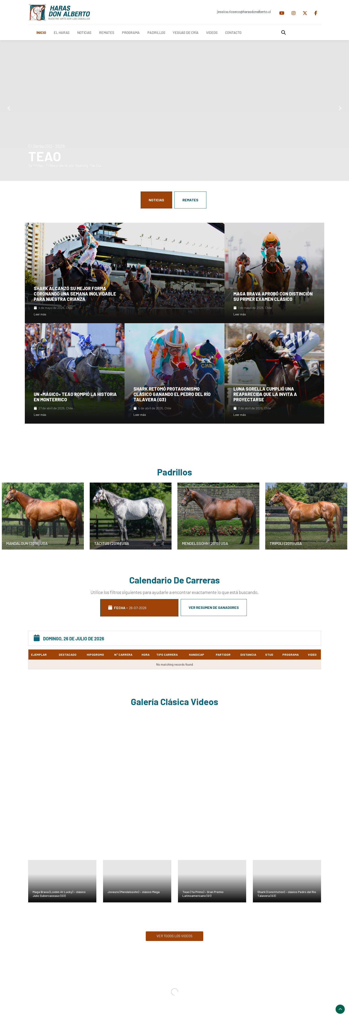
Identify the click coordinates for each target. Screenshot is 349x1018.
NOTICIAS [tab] (156, 200)
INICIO (41, 32)
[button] (8, 108)
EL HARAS (62, 32)
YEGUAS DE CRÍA (186, 32)
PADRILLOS (156, 32)
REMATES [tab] (190, 200)
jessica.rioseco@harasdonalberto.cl (244, 11)
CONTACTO (233, 32)
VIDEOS (212, 32)
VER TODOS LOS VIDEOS (174, 936)
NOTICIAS (84, 32)
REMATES (106, 32)
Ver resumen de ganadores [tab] (214, 607)
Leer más (40, 314)
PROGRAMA (131, 32)
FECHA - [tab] (139, 608)
